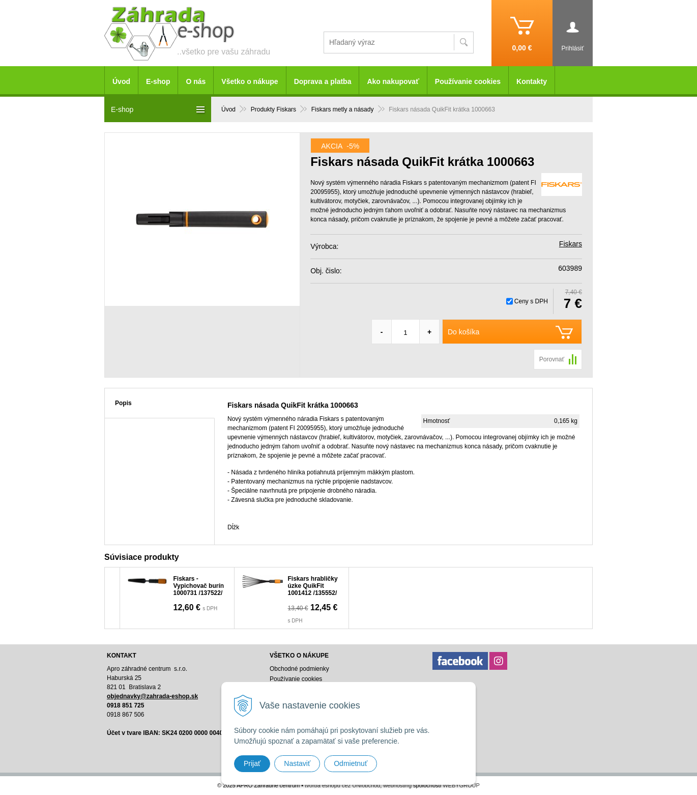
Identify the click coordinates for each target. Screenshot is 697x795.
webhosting (397, 785)
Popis (123, 403)
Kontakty (531, 81)
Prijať (252, 763)
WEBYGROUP (461, 785)
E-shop (158, 81)
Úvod (121, 81)
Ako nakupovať (393, 81)
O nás (196, 81)
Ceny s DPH (531, 301)
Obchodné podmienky (299, 668)
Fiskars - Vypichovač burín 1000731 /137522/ (198, 586)
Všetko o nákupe (249, 81)
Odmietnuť (350, 763)
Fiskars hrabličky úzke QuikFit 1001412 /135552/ (313, 586)
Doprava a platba (323, 81)
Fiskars (570, 244)
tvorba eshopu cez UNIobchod (342, 785)
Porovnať (551, 359)
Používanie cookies (468, 81)
